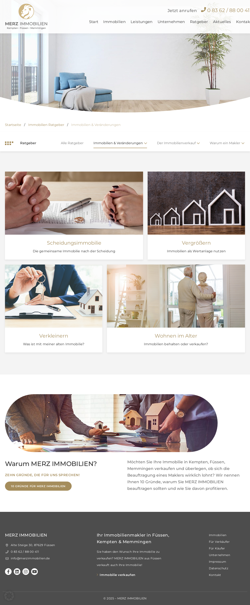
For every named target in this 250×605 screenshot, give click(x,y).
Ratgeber (199, 25)
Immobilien (114, 25)
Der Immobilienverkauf (176, 143)
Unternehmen (171, 25)
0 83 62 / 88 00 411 (22, 552)
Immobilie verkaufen (117, 575)
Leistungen (142, 25)
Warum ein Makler (225, 143)
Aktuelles (222, 25)
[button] (9, 596)
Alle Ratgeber (72, 143)
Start (93, 25)
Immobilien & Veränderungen (118, 143)
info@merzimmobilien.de (27, 558)
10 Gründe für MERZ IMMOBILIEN (38, 486)
